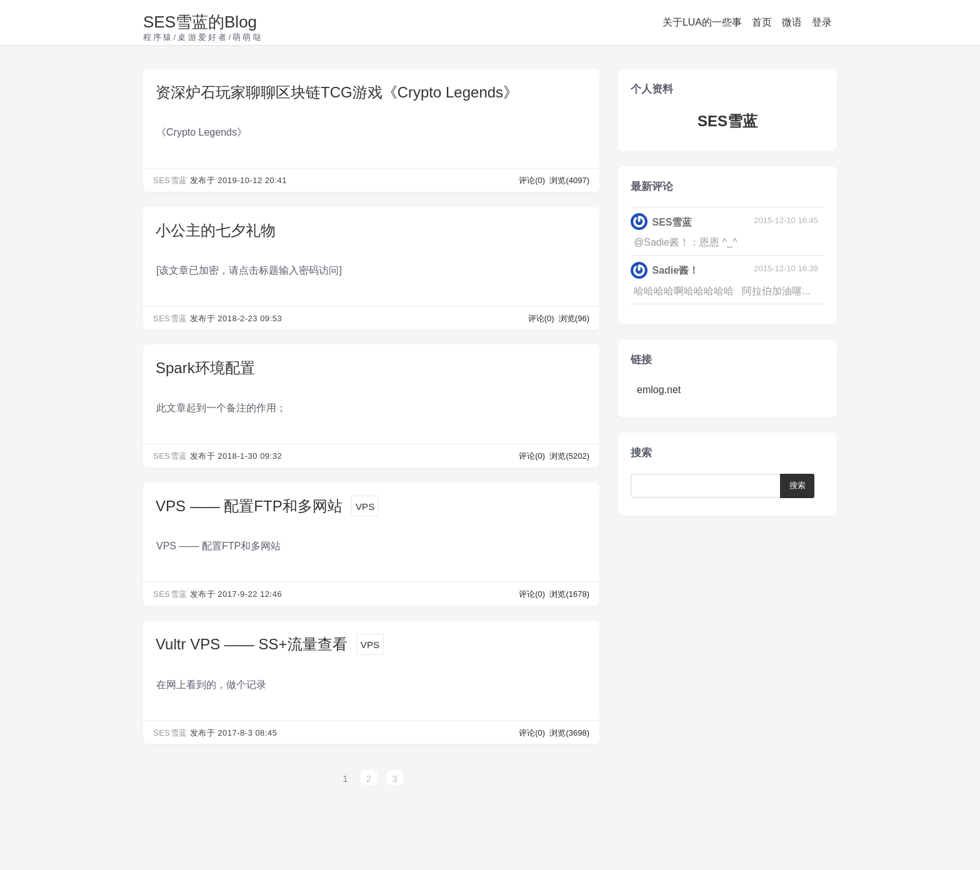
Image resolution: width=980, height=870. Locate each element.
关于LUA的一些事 (702, 22)
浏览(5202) (569, 456)
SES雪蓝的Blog (200, 21)
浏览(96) (574, 318)
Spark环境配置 (205, 367)
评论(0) (533, 180)
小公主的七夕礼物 (216, 230)
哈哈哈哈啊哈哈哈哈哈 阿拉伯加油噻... (722, 291)
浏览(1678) (569, 594)
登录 (822, 22)
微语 (792, 22)
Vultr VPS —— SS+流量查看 (252, 644)
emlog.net (659, 389)
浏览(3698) (569, 733)
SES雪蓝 (170, 180)
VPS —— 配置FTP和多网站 (249, 506)
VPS (365, 506)
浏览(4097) (569, 180)
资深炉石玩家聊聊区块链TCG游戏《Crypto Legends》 (337, 92)
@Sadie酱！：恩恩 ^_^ (686, 242)
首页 (762, 22)
